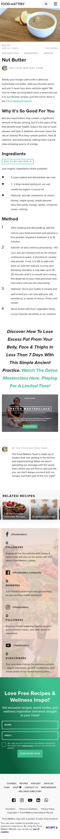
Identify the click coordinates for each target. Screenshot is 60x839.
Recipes (24, 783)
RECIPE (6, 45)
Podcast (36, 783)
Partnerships (48, 787)
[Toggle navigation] (55, 4)
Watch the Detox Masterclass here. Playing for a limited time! (30, 378)
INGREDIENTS (31, 53)
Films (7, 787)
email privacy (27, 746)
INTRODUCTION (10, 53)
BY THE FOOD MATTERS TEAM (30, 448)
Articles (48, 783)
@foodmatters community (27, 573)
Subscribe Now (30, 753)
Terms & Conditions (28, 809)
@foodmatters (19, 534)
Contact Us (31, 787)
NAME (8, 725)
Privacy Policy (47, 809)
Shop (17, 787)
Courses (11, 783)
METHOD (48, 53)
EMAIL (8, 735)
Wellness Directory (30, 791)
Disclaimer (10, 809)
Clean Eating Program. (19, 101)
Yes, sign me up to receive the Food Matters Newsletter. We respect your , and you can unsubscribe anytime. (31, 745)
